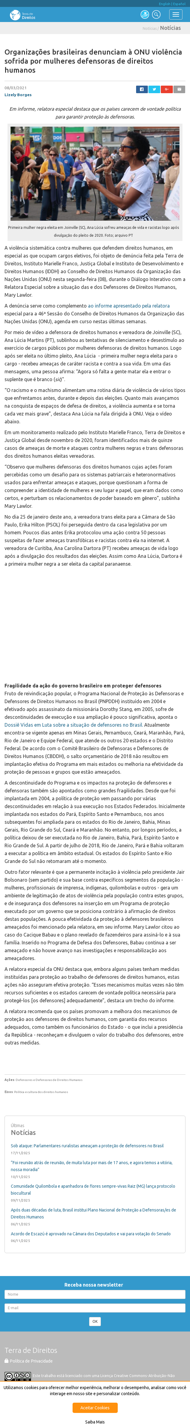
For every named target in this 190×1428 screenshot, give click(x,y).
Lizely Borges (18, 94)
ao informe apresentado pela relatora (129, 305)
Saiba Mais (95, 1422)
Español (179, 4)
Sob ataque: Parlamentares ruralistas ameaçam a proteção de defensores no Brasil (87, 1145)
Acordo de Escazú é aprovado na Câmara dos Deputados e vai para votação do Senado (91, 1233)
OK (95, 1321)
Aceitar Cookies (95, 1407)
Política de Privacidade (29, 1361)
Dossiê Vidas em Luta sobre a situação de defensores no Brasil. (74, 725)
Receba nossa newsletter (95, 1284)
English (164, 4)
